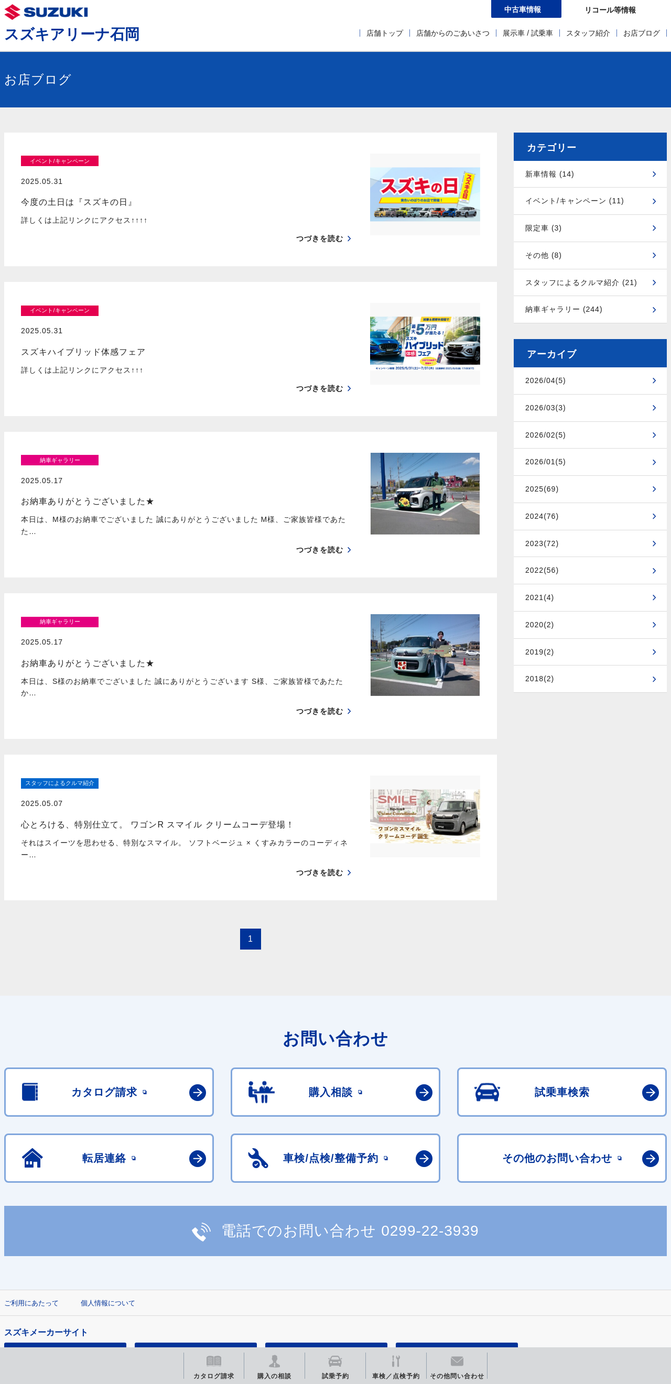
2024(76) (542, 516)
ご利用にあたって (31, 1222)
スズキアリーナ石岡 (71, 34)
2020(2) (539, 624)
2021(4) (539, 597)
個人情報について (108, 1222)
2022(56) (542, 570)
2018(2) (539, 678)
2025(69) (542, 489)
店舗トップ (384, 33)
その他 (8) (543, 255)
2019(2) (539, 652)
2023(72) (542, 543)
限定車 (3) (543, 228)
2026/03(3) (545, 408)
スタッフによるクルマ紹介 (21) (581, 282)
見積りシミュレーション (189, 1272)
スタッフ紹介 (588, 33)
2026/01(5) (545, 461)
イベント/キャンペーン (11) (574, 201)
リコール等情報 (450, 1272)
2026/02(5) (545, 435)
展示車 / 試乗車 (528, 33)
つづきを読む (319, 218)
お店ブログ (641, 33)
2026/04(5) (545, 380)
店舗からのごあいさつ (453, 33)
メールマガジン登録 (320, 1272)
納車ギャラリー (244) (564, 309)
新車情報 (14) (550, 174)
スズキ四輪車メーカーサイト (59, 1272)
